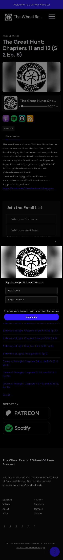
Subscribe (31, 316)
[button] (56, 242)
